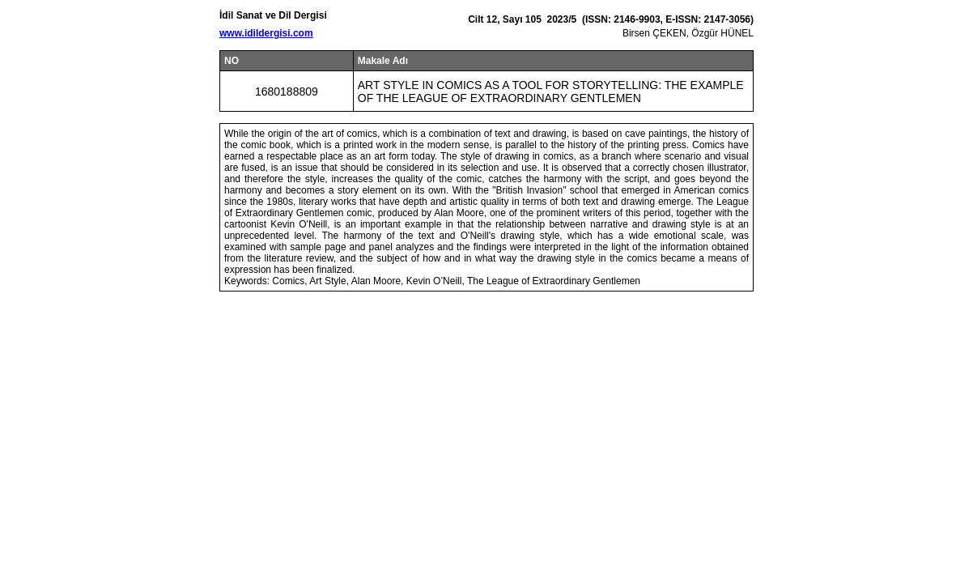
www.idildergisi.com (266, 33)
